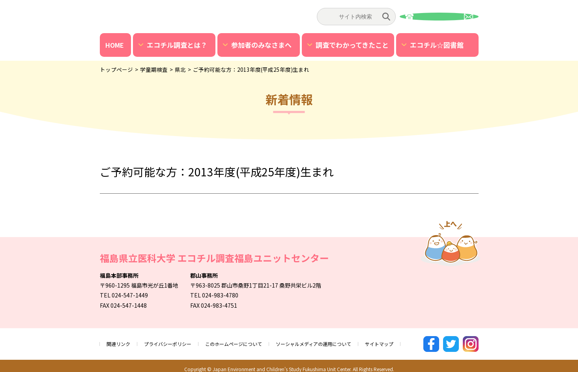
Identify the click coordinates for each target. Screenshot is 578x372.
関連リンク (120, 340)
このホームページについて (250, 340)
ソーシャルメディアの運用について (341, 340)
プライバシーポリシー (175, 340)
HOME (114, 45)
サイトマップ (415, 340)
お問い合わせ (439, 17)
